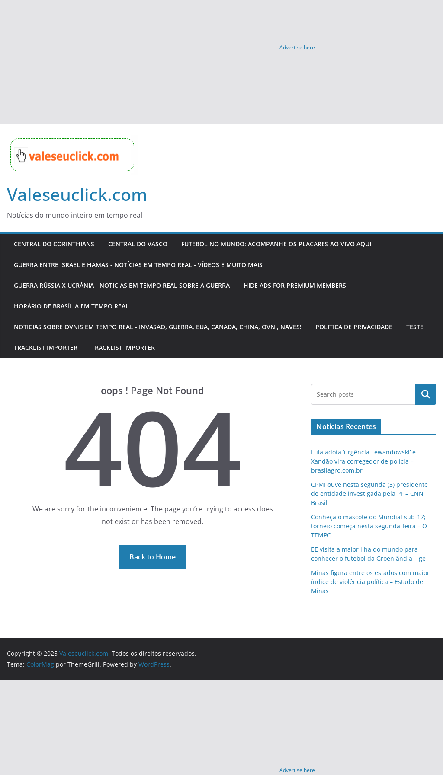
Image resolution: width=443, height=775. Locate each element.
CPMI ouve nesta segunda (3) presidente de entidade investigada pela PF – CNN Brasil (369, 493)
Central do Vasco (137, 244)
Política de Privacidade (353, 327)
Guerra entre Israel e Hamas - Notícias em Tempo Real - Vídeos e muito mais (138, 264)
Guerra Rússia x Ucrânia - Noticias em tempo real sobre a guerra (122, 285)
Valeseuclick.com (77, 194)
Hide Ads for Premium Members (295, 285)
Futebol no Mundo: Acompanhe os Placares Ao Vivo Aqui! (277, 244)
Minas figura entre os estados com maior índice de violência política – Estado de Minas (370, 582)
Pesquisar (425, 394)
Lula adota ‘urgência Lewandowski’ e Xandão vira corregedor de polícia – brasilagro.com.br (363, 461)
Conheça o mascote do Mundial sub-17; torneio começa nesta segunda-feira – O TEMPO (369, 526)
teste (415, 327)
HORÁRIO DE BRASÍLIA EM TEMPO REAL (71, 306)
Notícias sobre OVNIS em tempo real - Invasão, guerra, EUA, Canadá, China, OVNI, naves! (158, 327)
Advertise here (297, 47)
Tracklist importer (45, 347)
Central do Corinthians (54, 244)
